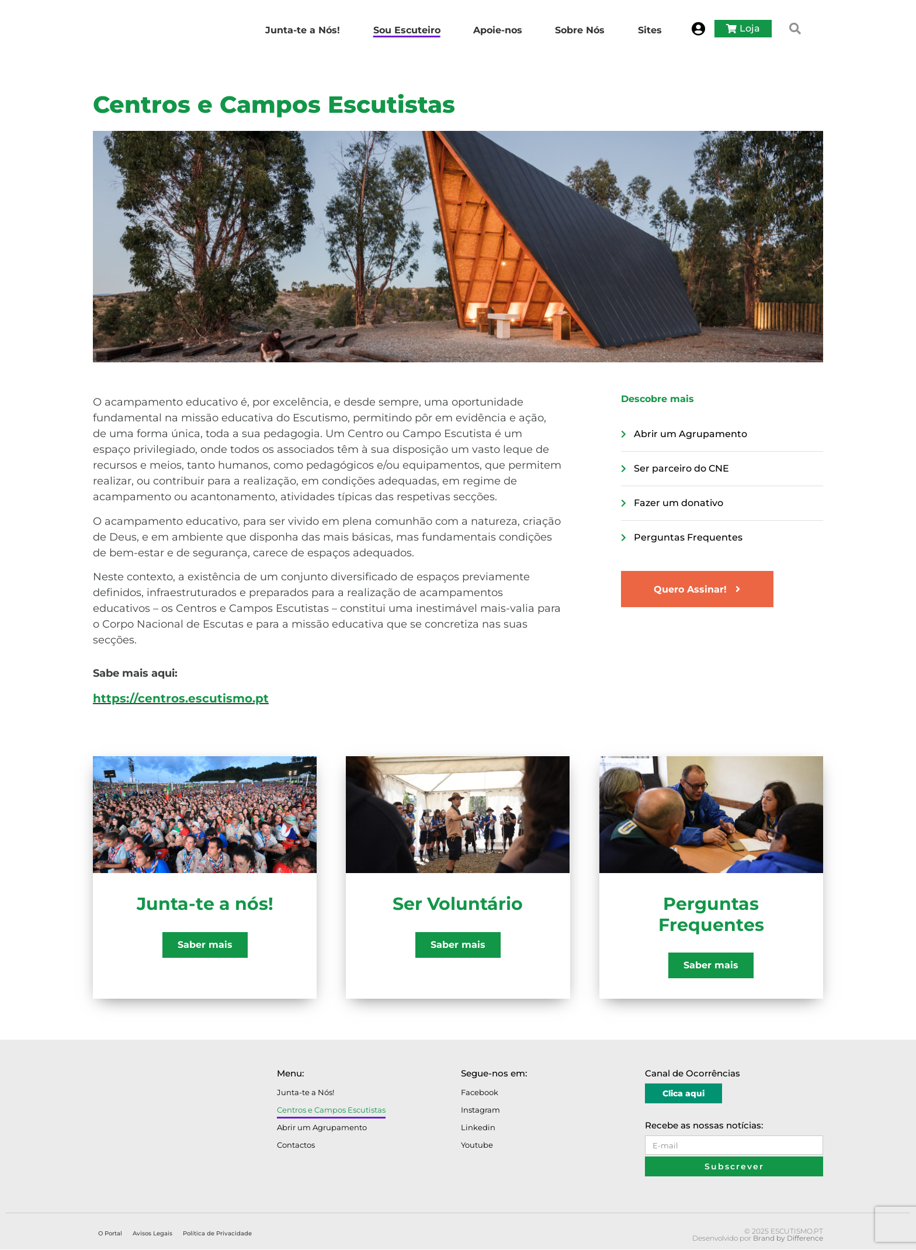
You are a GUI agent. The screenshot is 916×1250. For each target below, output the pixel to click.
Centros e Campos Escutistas (331, 1110)
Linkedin (478, 1128)
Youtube (477, 1145)
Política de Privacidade (217, 1234)
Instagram (480, 1110)
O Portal (110, 1234)
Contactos (296, 1145)
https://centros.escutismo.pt (181, 698)
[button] (795, 28)
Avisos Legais (152, 1234)
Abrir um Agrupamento (322, 1128)
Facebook (479, 1092)
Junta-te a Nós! (305, 1092)
